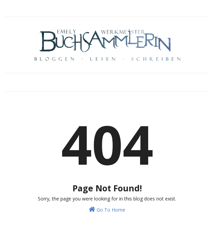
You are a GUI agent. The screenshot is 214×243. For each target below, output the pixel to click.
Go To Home (107, 209)
